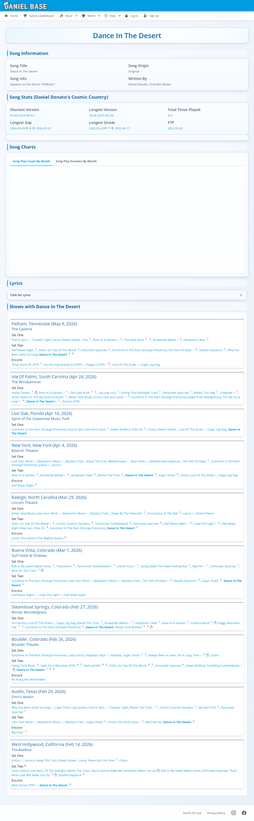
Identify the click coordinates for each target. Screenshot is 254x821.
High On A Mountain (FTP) (58, 665)
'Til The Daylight (55, 771)
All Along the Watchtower (29, 679)
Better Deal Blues (80, 397)
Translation (64, 566)
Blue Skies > (139, 461)
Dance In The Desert (53, 354)
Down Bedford (120, 429)
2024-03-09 (17, 128)
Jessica (56, 465)
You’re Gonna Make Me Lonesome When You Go (123, 771)
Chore (98, 397)
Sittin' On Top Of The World (57, 350)
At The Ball (171, 513)
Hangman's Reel (194, 340)
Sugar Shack (166, 475)
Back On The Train (24, 570)
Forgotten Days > (97, 655)
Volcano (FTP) (71, 401)
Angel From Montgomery (204, 397)
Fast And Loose (95, 429)
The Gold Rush (134, 340)
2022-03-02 (175, 128)
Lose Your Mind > (24, 461)
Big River (17, 732)
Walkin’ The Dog (204, 393)
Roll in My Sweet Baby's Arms (31, 566)
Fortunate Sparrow (94, 350)
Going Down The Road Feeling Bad (164, 566)
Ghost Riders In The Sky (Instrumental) (37, 397)
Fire (85, 340)
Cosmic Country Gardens (73, 524)
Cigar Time (62, 707)
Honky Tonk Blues (23, 665)
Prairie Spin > (21, 340)
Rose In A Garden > (106, 340)
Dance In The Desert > (42, 401)
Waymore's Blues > (50, 461)
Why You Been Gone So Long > (32, 707)
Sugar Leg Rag (150, 365)
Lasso (56, 340)
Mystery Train (75, 461)
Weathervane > (118, 461)
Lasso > (188, 513)
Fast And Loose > (115, 397)
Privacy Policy (216, 813)
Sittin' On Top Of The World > (32, 524)
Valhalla (116, 655)
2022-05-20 (96, 128)
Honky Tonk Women (128, 627)
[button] (127, 295)
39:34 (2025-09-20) (101, 115)
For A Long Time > (190, 655)
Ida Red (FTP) (207, 707)
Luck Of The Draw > (125, 365)
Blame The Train (109, 475)
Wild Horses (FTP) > (25, 785)
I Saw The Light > (205, 524)
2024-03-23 (43, 128)
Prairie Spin (76, 429)
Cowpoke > (228, 393)
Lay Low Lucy (107, 393)
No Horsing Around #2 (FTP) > (64, 365)
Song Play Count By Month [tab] (31, 161)
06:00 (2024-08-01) (22, 115)
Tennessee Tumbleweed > (95, 566)
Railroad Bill (92, 665)
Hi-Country (154, 513)
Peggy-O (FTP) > (97, 365)
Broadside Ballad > (166, 340)
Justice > (44, 465)
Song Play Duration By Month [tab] (76, 161)
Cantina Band (200, 623)
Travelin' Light (41, 340)
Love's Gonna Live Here (27, 771)
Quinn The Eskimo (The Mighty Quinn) (37, 538)
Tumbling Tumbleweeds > (224, 665)
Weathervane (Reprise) (165, 461)
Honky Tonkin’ (21, 393)
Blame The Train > (142, 707)
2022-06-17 (122, 128)
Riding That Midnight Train (139, 393)
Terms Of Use (192, 813)
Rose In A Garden (23, 475)
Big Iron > (199, 566)
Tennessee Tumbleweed (111, 524)
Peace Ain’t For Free (101, 760)
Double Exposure (210, 350)
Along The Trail (96, 461)
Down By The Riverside (127, 513)
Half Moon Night (23, 350)
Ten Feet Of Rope (194, 461)
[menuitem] (12, 16)
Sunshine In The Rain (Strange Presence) (139, 350)
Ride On (137, 429)
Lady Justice (76, 655)
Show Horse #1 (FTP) (26, 365)
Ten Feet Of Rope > (181, 350)
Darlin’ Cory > (127, 566)
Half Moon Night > (176, 524)
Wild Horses (154, 722)
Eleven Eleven (71, 340)
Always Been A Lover (162, 655)
